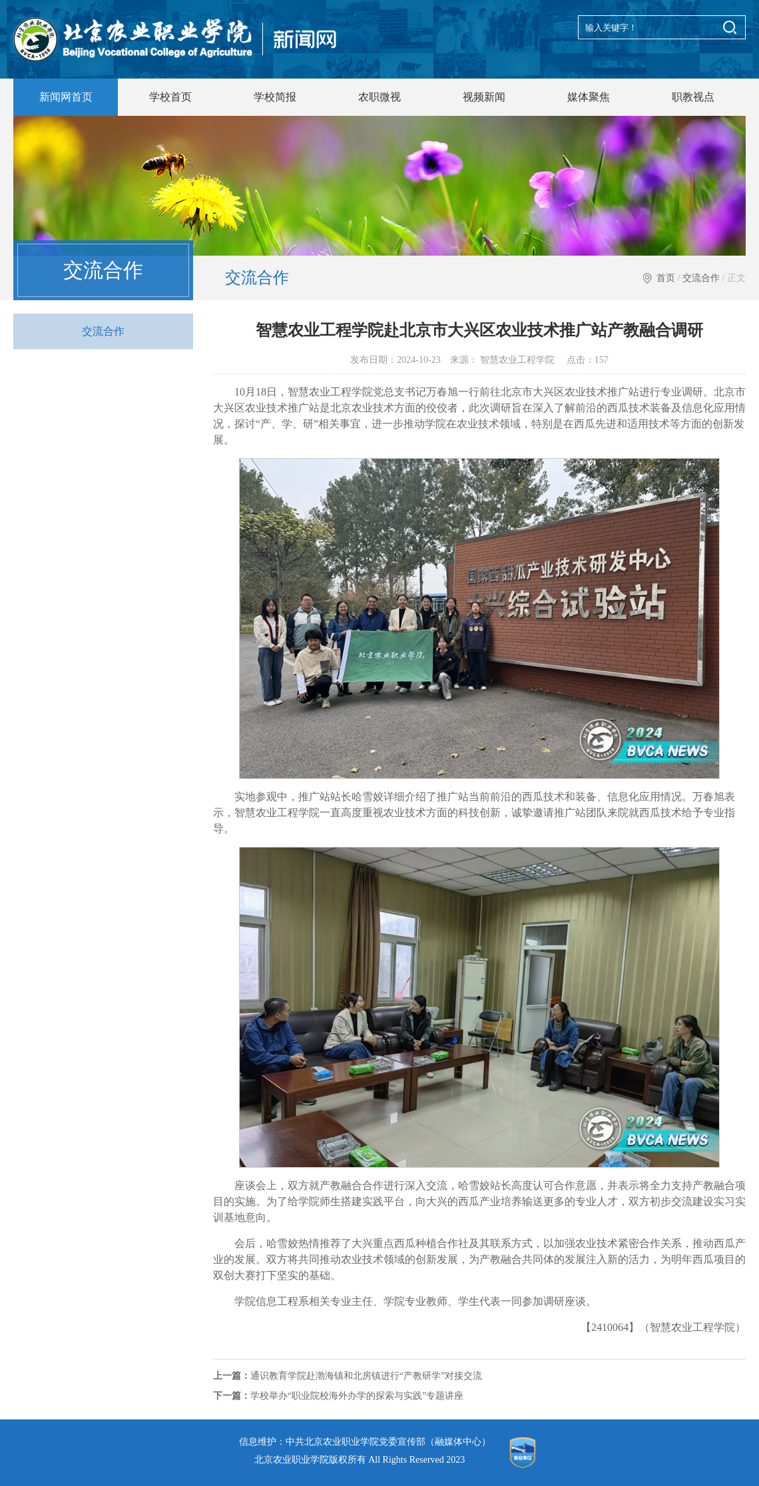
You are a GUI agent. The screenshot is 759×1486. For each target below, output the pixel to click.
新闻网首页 (66, 97)
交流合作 (701, 278)
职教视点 (693, 97)
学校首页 (170, 97)
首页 (665, 278)
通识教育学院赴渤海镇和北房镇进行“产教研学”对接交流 (347, 1376)
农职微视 (379, 97)
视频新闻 (484, 97)
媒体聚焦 (588, 97)
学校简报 (275, 97)
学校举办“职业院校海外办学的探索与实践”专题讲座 (338, 1396)
